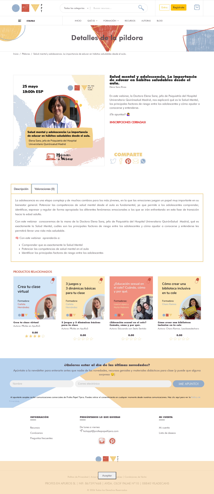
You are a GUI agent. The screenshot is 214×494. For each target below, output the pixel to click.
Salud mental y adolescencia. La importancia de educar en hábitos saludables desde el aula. (153, 79)
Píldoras (26, 53)
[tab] (21, 189)
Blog (160, 20)
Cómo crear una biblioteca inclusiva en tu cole (174, 323)
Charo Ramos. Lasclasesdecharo (182, 328)
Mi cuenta (164, 427)
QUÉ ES (92, 20)
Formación (111, 20)
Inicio (78, 20)
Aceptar (107, 475)
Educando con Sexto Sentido (132, 328)
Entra (164, 7)
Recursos (130, 20)
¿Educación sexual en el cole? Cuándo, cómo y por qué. (128, 323)
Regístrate (178, 7)
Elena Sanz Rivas (118, 87)
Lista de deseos (167, 432)
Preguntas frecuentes (41, 438)
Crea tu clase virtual (26, 322)
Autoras (146, 20)
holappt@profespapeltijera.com (100, 431)
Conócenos (36, 432)
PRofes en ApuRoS (31, 326)
